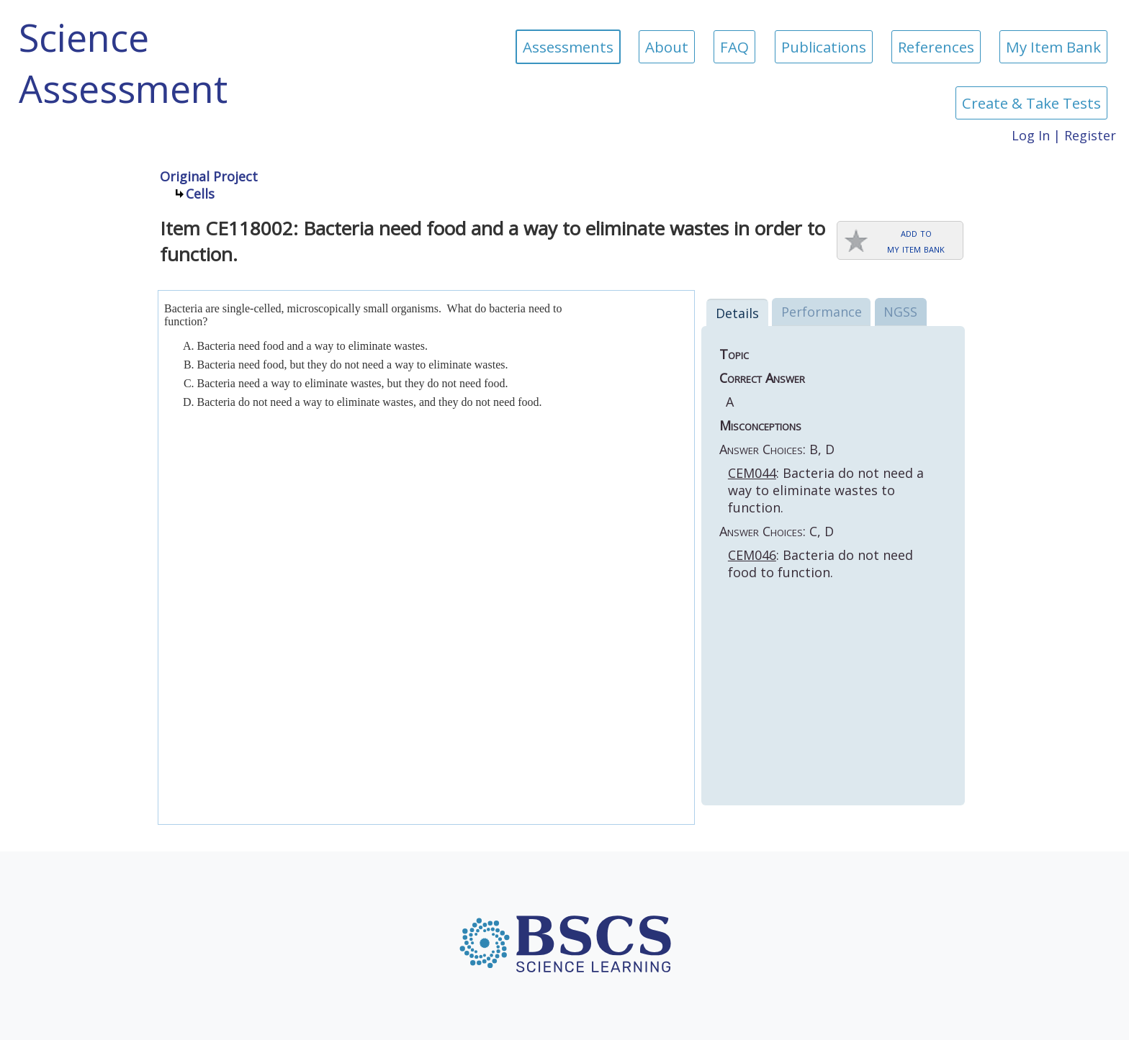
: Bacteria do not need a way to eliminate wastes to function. (826, 490)
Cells (200, 193)
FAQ (734, 47)
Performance (821, 311)
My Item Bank (1053, 47)
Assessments (568, 47)
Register (1090, 135)
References (936, 47)
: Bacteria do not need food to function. (820, 563)
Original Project (209, 176)
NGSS (900, 311)
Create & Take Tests (1031, 103)
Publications (823, 47)
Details (737, 313)
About (666, 47)
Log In (1031, 135)
